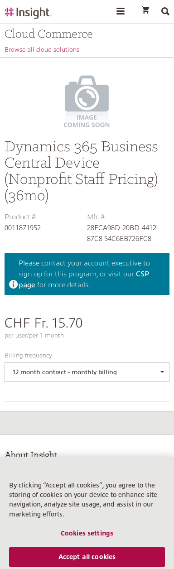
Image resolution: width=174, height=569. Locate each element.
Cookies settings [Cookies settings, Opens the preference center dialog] (87, 540)
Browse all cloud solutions (42, 49)
